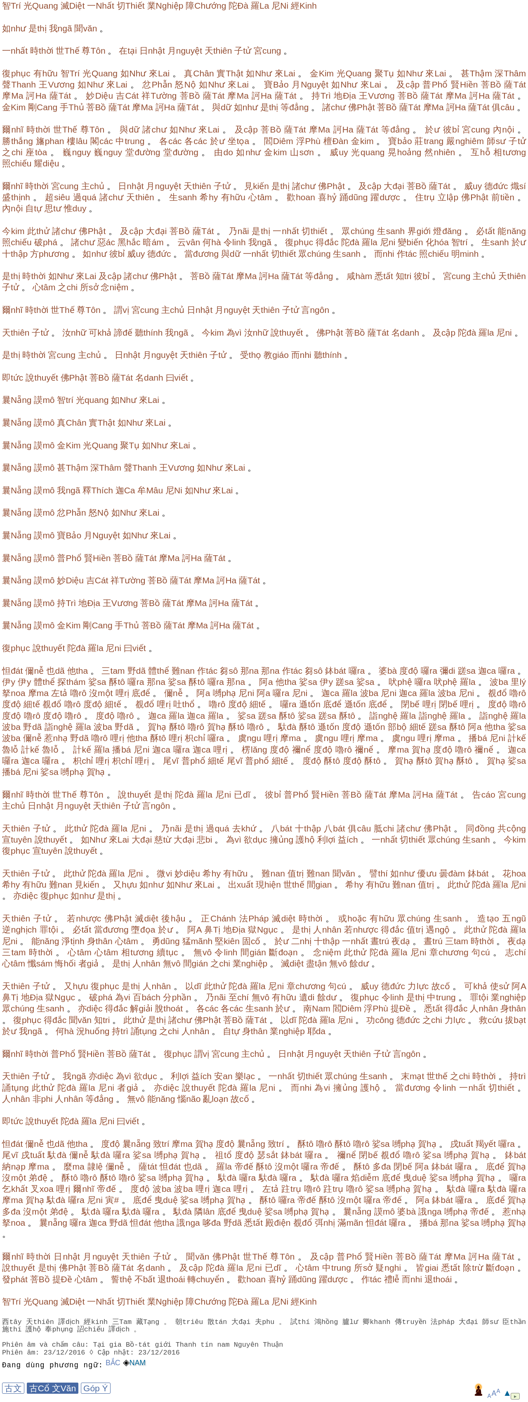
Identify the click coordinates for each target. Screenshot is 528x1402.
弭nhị (325, 1222)
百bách (146, 997)
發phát (15, 1279)
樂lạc (245, 1076)
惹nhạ (56, 738)
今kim (13, 231)
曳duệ (415, 1177)
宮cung (267, 50)
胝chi (384, 828)
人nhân (327, 929)
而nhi (384, 253)
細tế (32, 704)
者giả (88, 963)
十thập (15, 253)
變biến (410, 242)
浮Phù (308, 141)
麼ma (74, 1166)
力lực (418, 986)
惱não (188, 1099)
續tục (167, 952)
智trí (459, 242)
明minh (465, 253)
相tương (509, 152)
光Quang (41, 5)
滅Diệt (73, 5)
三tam (113, 670)
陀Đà (238, 5)
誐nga (429, 1211)
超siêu (57, 197)
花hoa (514, 873)
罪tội (49, 929)
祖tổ (223, 1155)
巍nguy (77, 152)
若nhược (84, 918)
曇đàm (452, 873)
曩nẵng (137, 1144)
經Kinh (304, 5)
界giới (419, 231)
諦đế (123, 332)
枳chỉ (195, 738)
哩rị (122, 693)
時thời (41, 50)
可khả (100, 332)
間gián (253, 952)
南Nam (316, 1008)
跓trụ (291, 1189)
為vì (234, 332)
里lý (518, 682)
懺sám (40, 963)
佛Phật (361, 107)
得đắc (327, 242)
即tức (12, 377)
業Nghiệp (165, 5)
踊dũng (353, 197)
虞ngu (249, 738)
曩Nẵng (17, 400)
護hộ (305, 839)
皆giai (427, 1267)
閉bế (410, 704)
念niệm (114, 287)
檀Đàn (336, 141)
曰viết (177, 377)
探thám (71, 682)
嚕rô (78, 693)
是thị (37, 28)
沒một (101, 693)
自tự (33, 208)
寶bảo (400, 141)
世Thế (68, 50)
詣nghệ (383, 715)
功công (380, 1020)
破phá (45, 242)
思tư (53, 208)
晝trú (379, 941)
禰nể (301, 749)
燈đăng (447, 231)
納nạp (14, 1166)
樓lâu (77, 141)
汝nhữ (74, 332)
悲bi (204, 839)
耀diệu (46, 163)
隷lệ (95, 1166)
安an (223, 1076)
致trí (161, 1144)
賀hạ (157, 727)
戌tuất (461, 1144)
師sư (496, 141)
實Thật (230, 73)
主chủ (92, 186)
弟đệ (37, 1177)
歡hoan (301, 197)
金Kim (322, 73)
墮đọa (143, 929)
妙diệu (187, 873)
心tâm (260, 197)
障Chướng (206, 5)
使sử (499, 986)
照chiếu (17, 163)
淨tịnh (72, 941)
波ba (499, 682)
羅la (369, 242)
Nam (138, 1363)
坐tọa (239, 141)
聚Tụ (384, 73)
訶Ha (36, 95)
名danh (405, 332)
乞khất (15, 1189)
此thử (38, 231)
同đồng (480, 828)
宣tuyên (17, 839)
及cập (408, 84)
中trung (130, 141)
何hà (212, 242)
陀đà (350, 242)
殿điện (277, 1222)
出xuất (240, 884)
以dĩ (193, 986)
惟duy (75, 208)
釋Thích (97, 490)
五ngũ (514, 918)
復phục (16, 73)
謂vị (121, 310)
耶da (316, 1031)
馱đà (287, 727)
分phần (177, 997)
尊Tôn (93, 50)
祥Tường (159, 95)
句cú (480, 952)
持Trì (321, 95)
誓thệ (121, 1279)
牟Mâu (150, 490)
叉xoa (42, 1189)
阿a (266, 682)
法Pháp (254, 918)
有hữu (45, 73)
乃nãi (239, 231)
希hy (209, 197)
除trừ (473, 1267)
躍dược (385, 197)
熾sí (518, 186)
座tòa (36, 152)
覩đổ (497, 693)
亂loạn (215, 1099)
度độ (408, 670)
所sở (89, 287)
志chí (515, 952)
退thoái (171, 1279)
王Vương (57, 84)
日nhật (152, 50)
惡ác (106, 242)
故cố (440, 986)
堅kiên (227, 941)
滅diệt (146, 918)
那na (249, 670)
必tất (485, 231)
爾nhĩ (13, 129)
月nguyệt (184, 50)
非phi (43, 1099)
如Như (133, 73)
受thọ (251, 355)
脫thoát (169, 1008)
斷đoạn (283, 952)
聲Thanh (19, 84)
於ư (432, 129)
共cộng (511, 828)
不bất (145, 1279)
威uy (339, 152)
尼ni (388, 242)
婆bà (388, 670)
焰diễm (365, 1177)
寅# (112, 1200)
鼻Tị (212, 929)
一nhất (15, 50)
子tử (242, 50)
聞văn (85, 28)
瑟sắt (267, 1155)
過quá (85, 197)
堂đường (142, 152)
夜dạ (400, 941)
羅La (260, 5)
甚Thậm (476, 73)
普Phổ (435, 84)
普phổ (193, 760)
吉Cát (127, 95)
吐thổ (184, 704)
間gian (319, 884)
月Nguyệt (310, 84)
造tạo (488, 918)
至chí (239, 997)
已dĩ (242, 794)
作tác (407, 253)
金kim (362, 141)
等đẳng (294, 107)
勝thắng (17, 141)
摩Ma (12, 95)
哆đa (212, 1222)
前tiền (502, 197)
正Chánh (218, 918)
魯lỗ (10, 749)
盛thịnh (16, 197)
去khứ (244, 828)
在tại (128, 50)
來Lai (159, 73)
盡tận (316, 963)
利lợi (326, 839)
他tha (77, 670)
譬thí (378, 873)
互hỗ (480, 152)
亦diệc (25, 895)
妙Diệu (99, 95)
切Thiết (131, 5)
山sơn (302, 152)
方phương (49, 253)
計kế (517, 738)
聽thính (149, 332)
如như (14, 28)
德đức (496, 186)
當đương (201, 253)
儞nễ (34, 670)
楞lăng (254, 749)
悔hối (65, 963)
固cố (251, 941)
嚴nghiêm (465, 141)
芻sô (229, 670)
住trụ (425, 197)
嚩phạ (224, 693)
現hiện (268, 884)
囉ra (357, 670)
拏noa (13, 693)
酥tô (117, 682)
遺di (307, 997)
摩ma (38, 693)
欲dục (255, 839)
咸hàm (359, 276)
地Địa (345, 95)
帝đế (244, 1166)
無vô (202, 952)
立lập (448, 197)
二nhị (301, 941)
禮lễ (392, 1279)
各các (170, 141)
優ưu (426, 873)
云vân (188, 242)
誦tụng (144, 1031)
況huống (93, 1031)
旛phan (50, 141)
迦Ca (125, 490)
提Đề (400, 1008)
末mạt (412, 1076)
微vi (164, 873)
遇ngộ (438, 929)
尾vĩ (171, 760)
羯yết (486, 1144)
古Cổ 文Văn (52, 1388)
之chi (12, 152)
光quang (367, 152)
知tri (404, 276)
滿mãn (350, 1222)
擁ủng (282, 839)
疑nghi (388, 1267)
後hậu (173, 918)
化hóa (437, 242)
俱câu (503, 107)
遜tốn (310, 704)
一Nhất (100, 5)
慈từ (162, 839)
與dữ (221, 107)
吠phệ (400, 682)
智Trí (11, 5)
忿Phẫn (157, 84)
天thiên (218, 50)
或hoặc (352, 918)
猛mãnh (197, 941)
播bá (478, 738)
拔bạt (515, 1020)
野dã (136, 670)
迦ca (487, 670)
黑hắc (129, 242)
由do (223, 152)
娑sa (97, 682)
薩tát (148, 1166)
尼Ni (279, 5)
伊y (8, 682)
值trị (296, 873)
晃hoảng (404, 152)
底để (141, 693)
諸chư (334, 107)
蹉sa (467, 670)
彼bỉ (451, 129)
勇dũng (166, 941)
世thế (293, 884)
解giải (141, 1008)
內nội (503, 129)
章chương (449, 952)
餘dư (359, 963)
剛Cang (42, 107)
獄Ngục (263, 929)
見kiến (256, 186)
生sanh (183, 197)
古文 (13, 1388)
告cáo (483, 794)
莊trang (429, 141)
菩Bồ (491, 84)
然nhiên (439, 152)
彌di (447, 670)
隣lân (204, 1211)
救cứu (490, 1020)
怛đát (12, 670)
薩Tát (515, 84)
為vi (122, 997)
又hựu (125, 884)
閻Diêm (278, 141)
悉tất (384, 276)
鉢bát (335, 670)
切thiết (314, 231)
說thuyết (287, 332)
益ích (348, 839)
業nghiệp (250, 963)
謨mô (44, 400)
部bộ (397, 727)
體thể (158, 670)
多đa (381, 1166)
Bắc (113, 1363)
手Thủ (72, 107)
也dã (55, 670)
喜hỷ (327, 197)
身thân (100, 941)
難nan (183, 670)
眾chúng (358, 231)
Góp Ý (95, 1388)
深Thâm (510, 73)
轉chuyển (205, 1279)
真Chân (199, 73)
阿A (194, 929)
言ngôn (315, 310)
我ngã (60, 28)
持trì (120, 1031)
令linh (235, 242)
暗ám (153, 242)
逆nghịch (19, 929)
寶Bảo (276, 84)
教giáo (276, 355)
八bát (281, 828)
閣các (101, 141)
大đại (394, 186)
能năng (511, 231)
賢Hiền (464, 84)
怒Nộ (185, 84)
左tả (59, 693)
